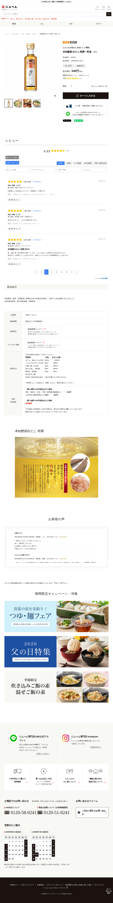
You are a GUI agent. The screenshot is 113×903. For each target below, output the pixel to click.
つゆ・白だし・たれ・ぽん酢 (20, 34)
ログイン (97, 8)
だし (42, 24)
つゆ (71, 24)
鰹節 (14, 24)
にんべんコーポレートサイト (55, 888)
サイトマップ (99, 885)
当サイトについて (28, 885)
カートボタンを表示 (108, 891)
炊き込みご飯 (29, 18)
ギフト (99, 24)
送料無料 (54, 18)
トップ (6, 34)
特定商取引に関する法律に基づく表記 (78, 885)
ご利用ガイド (13, 885)
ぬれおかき (46, 18)
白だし (12, 18)
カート (103, 8)
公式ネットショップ (9, 7)
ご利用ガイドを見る (42, 753)
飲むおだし (19, 18)
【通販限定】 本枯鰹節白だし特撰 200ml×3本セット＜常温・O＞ (34, 194)
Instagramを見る (95, 747)
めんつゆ (38, 18)
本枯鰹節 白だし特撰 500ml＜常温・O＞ (26, 223)
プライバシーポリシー (54, 885)
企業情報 (40, 885)
